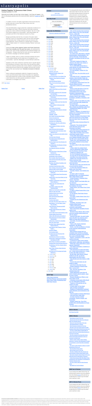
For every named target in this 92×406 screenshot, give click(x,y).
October (51, 254)
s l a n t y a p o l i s (14, 6)
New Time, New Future (54, 222)
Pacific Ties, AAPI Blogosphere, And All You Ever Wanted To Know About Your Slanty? (79, 142)
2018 (49, 51)
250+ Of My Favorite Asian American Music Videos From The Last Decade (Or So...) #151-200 (79, 37)
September (51, 256)
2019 (49, 49)
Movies (54, 278)
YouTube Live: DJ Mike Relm (55, 121)
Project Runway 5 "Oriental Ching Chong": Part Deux (78, 178)
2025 (49, 39)
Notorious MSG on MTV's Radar (56, 169)
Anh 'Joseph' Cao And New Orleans (56, 116)
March (50, 266)
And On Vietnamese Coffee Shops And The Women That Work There (78, 150)
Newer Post (5, 88)
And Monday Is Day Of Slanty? (55, 156)
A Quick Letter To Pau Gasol (77, 286)
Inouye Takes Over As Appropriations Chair (58, 212)
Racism (8, 82)
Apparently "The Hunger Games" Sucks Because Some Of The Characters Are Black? (78, 126)
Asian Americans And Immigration (56, 129)
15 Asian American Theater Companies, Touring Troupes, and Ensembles (78, 298)
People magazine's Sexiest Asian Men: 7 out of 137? (78, 267)
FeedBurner (59, 26)
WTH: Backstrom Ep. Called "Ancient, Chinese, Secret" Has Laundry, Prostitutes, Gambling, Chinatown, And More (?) (79, 97)
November (51, 69)
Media (64, 278)
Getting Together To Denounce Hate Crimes (17, 10)
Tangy (50, 149)
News (51, 280)
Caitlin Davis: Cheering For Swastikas (57, 220)
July (50, 259)
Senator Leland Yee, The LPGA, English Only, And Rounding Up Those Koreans (79, 303)
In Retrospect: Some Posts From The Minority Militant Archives (79, 83)
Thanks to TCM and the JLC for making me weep (77, 283)
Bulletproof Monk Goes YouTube (56, 193)
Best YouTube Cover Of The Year (76, 350)
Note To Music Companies (77, 287)
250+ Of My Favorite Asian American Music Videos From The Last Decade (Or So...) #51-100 (79, 46)
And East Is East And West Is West (56, 166)
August (50, 257)
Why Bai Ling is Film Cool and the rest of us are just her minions (79, 165)
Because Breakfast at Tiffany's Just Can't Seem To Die (78, 277)
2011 (49, 61)
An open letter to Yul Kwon (77, 306)
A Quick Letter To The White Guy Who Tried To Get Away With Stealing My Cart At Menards (79, 102)
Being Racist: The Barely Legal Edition (57, 241)
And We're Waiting (53, 230)
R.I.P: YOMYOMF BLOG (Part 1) (78, 65)
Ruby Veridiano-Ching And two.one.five (57, 167)
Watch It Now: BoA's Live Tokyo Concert (57, 89)
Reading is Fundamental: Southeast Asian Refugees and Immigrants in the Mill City (79, 290)
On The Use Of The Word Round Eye (79, 155)
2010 (49, 63)
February (51, 267)
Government (60, 278)
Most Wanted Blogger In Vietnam (76, 324)
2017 (49, 53)
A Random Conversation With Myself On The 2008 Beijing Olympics (79, 280)
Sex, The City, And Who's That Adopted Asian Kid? (77, 270)
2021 (49, 46)
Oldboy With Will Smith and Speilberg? (57, 215)
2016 (49, 54)
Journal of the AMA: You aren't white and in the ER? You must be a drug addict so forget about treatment (79, 218)
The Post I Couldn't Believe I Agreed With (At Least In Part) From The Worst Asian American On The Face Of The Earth (79, 332)
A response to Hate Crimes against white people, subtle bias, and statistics (79, 241)
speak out (37, 16)
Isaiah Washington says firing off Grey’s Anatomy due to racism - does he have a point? (78, 274)
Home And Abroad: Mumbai (55, 81)
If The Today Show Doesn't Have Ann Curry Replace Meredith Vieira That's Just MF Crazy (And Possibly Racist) (79, 137)
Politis (55, 280)
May (50, 262)
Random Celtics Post (53, 194)
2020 (49, 48)
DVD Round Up (52, 112)
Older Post (41, 88)
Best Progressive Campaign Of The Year (78, 325)
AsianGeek (51, 90)
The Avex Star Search (53, 199)
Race (5, 82)
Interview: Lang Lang (53, 71)
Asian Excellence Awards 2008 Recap (80, 293)
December (51, 68)
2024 (49, 41)
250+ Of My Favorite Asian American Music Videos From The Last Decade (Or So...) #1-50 (79, 50)
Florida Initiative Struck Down (55, 214)
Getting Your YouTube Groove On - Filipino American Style (78, 159)
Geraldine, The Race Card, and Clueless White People (77, 203)
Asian (48, 277)
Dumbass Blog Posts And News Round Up (58, 243)
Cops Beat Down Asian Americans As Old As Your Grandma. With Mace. (79, 130)
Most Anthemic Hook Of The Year (76, 318)
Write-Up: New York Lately (54, 191)
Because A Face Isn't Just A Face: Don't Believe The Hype (78, 185)
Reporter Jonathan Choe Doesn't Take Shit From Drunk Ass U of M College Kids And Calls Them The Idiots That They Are (79, 118)
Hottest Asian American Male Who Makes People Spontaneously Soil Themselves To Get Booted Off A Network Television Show (79, 359)
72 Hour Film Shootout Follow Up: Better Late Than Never (78, 168)
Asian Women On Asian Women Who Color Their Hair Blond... (79, 68)
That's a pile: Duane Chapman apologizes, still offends (77, 224)
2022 (49, 44)
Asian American (54, 277)
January (51, 269)
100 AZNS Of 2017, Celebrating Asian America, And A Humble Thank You (79, 77)
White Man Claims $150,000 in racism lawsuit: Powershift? (79, 244)
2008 (49, 66)
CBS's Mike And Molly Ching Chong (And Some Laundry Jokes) (79, 133)
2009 (49, 64)
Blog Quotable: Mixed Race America (57, 157)
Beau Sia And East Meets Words (56, 196)
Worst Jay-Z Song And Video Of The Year (78, 322)
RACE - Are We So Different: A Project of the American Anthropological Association (79, 228)
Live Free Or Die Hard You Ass (78, 264)
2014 (49, 58)
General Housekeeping (54, 117)
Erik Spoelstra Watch (53, 232)
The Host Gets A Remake (54, 137)
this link (79, 375)
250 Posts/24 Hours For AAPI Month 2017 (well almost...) (79, 80)
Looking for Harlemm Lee (76, 152)
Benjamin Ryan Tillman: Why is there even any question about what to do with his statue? (79, 213)
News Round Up (52, 161)
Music (48, 280)
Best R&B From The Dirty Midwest (77, 365)
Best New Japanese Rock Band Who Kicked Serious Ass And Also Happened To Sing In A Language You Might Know (78, 337)
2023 (49, 43)
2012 (49, 59)
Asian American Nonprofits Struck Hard (57, 159)
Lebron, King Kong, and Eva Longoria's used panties (77, 206)
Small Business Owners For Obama (56, 236)
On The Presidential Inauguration (78, 154)
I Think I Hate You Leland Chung (78, 148)
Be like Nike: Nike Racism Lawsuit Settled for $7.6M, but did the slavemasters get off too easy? (78, 256)
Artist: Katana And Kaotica (54, 108)
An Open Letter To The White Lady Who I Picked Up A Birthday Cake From (79, 106)
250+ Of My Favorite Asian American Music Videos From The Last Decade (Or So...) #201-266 (79, 32)
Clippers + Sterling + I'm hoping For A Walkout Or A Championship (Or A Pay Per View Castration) (79, 113)
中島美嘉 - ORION (53, 114)
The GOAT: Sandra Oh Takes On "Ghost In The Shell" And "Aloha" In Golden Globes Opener (78, 63)
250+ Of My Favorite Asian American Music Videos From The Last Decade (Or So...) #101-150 (79, 41)
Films (50, 278)
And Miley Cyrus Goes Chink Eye (78, 157)
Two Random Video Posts (54, 154)
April (50, 264)
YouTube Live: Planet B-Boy (55, 119)
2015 (49, 56)
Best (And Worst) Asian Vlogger (76, 348)
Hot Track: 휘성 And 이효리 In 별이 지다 (58, 201)
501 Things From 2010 (73, 312)
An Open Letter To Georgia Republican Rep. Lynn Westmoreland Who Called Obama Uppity (79, 175)
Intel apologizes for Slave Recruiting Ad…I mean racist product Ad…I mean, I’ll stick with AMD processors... (79, 251)
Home (23, 88)
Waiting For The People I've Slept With (57, 189)
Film (48, 278)
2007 (49, 271)
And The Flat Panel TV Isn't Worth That (57, 76)
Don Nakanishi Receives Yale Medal (57, 148)
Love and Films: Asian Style (77, 295)
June (50, 261)
